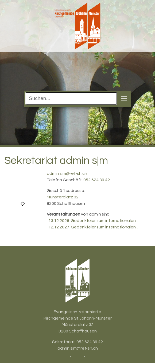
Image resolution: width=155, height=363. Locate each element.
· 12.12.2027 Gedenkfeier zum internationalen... (92, 227)
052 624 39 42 (96, 180)
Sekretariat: (64, 342)
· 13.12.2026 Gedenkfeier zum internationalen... (92, 220)
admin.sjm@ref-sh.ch (67, 173)
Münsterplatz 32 (63, 197)
